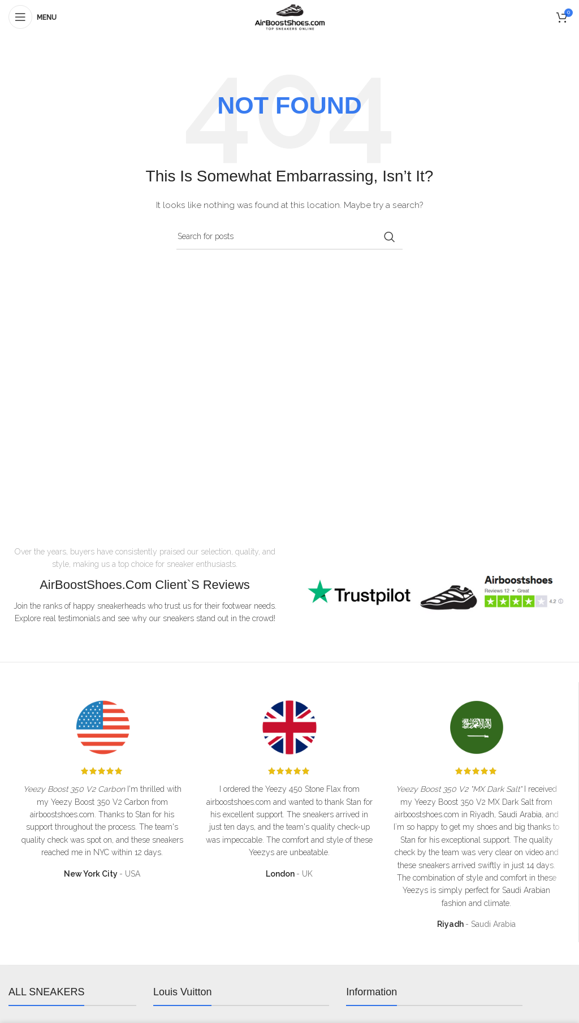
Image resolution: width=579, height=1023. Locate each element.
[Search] (289, 237)
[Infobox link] (434, 595)
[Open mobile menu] (32, 17)
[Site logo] (289, 16)
